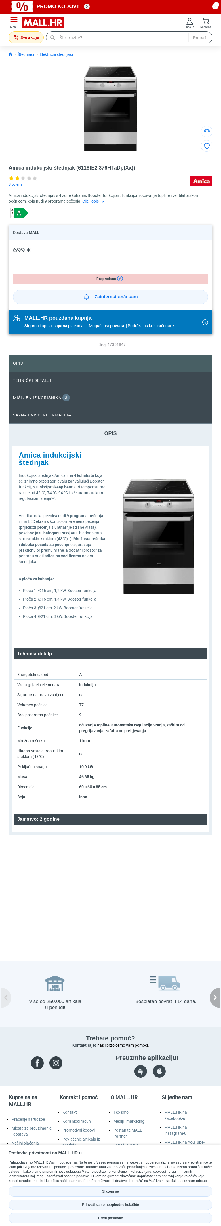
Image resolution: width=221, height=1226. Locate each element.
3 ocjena (15, 184)
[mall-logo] (45, 22)
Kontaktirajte (84, 1045)
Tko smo (121, 1112)
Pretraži (200, 37)
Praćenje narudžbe (28, 1119)
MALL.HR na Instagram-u (175, 1130)
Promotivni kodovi (78, 1130)
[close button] (215, 6)
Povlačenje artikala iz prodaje (81, 1142)
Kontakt (69, 1112)
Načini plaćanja (25, 1143)
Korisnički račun (76, 1121)
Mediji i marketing (128, 1121)
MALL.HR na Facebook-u (175, 1115)
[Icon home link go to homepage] (10, 54)
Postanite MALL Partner (127, 1133)
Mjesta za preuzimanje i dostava (32, 1131)
